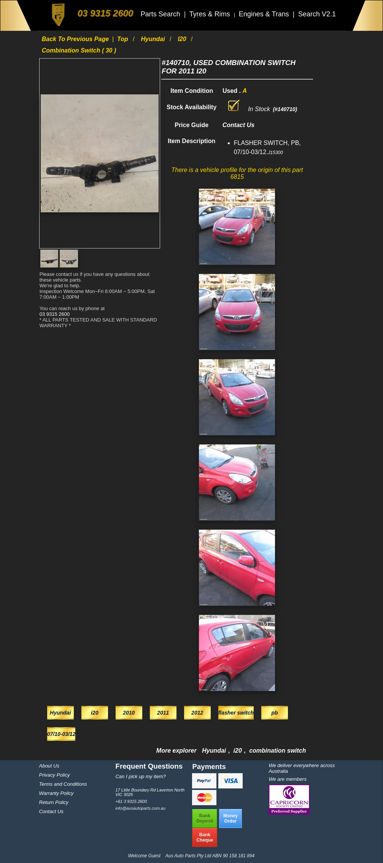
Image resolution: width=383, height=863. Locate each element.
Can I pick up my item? (140, 776)
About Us (49, 766)
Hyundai (154, 39)
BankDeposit (204, 818)
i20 (183, 39)
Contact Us (51, 811)
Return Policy (53, 802)
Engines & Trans (265, 14)
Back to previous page (76, 39)
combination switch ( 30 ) (79, 50)
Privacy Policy (54, 775)
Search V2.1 (317, 14)
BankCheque (204, 837)
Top (123, 39)
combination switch (277, 750)
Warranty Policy (56, 793)
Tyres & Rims (210, 14)
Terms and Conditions (63, 784)
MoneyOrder (230, 818)
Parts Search (161, 14)
